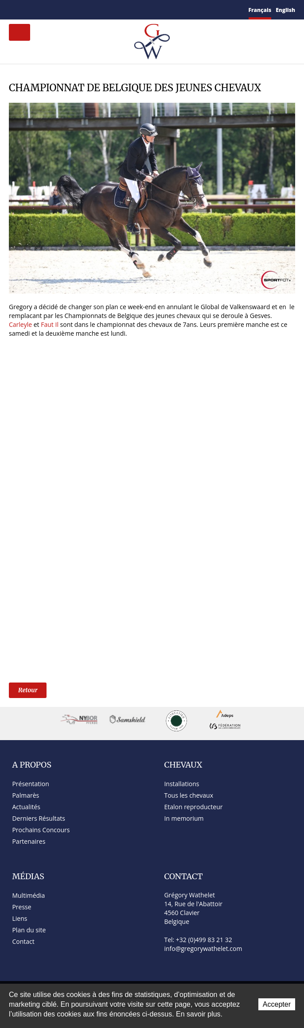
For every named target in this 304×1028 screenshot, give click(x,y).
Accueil (12, 9)
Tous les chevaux (188, 795)
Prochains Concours (41, 830)
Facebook (46, 8)
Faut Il (49, 324)
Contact (23, 10)
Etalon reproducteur (193, 807)
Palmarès (25, 795)
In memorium (183, 818)
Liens (19, 918)
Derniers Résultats (38, 818)
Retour (27, 690)
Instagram (78, 8)
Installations (181, 784)
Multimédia (28, 895)
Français (260, 10)
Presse (21, 907)
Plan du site (36, 10)
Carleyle (20, 324)
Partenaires (28, 841)
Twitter (56, 9)
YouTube (66, 9)
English (285, 10)
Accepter (277, 1004)
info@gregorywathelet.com (203, 948)
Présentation (30, 784)
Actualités (26, 807)
